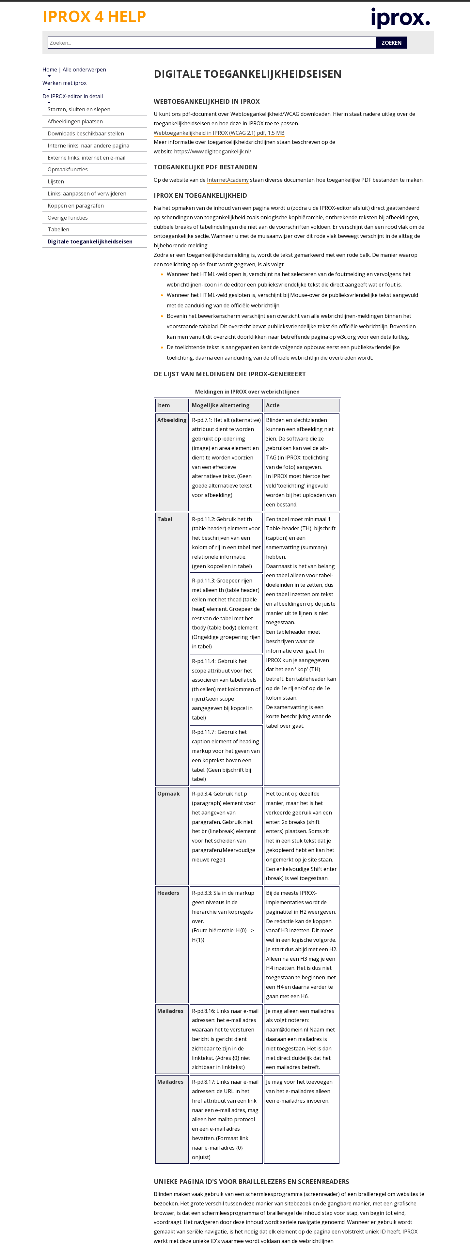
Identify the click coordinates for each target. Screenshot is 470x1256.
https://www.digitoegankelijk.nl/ (212, 151)
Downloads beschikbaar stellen (86, 133)
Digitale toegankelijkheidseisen (90, 241)
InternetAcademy (228, 180)
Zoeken (392, 42)
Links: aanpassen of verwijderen (87, 193)
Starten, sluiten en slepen (79, 109)
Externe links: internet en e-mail (86, 157)
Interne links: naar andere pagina (88, 145)
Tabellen (58, 229)
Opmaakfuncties (68, 169)
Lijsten (56, 181)
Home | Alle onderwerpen (74, 69)
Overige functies (68, 217)
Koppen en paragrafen (76, 205)
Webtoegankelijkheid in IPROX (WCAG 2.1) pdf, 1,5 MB (219, 132)
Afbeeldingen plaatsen (75, 121)
